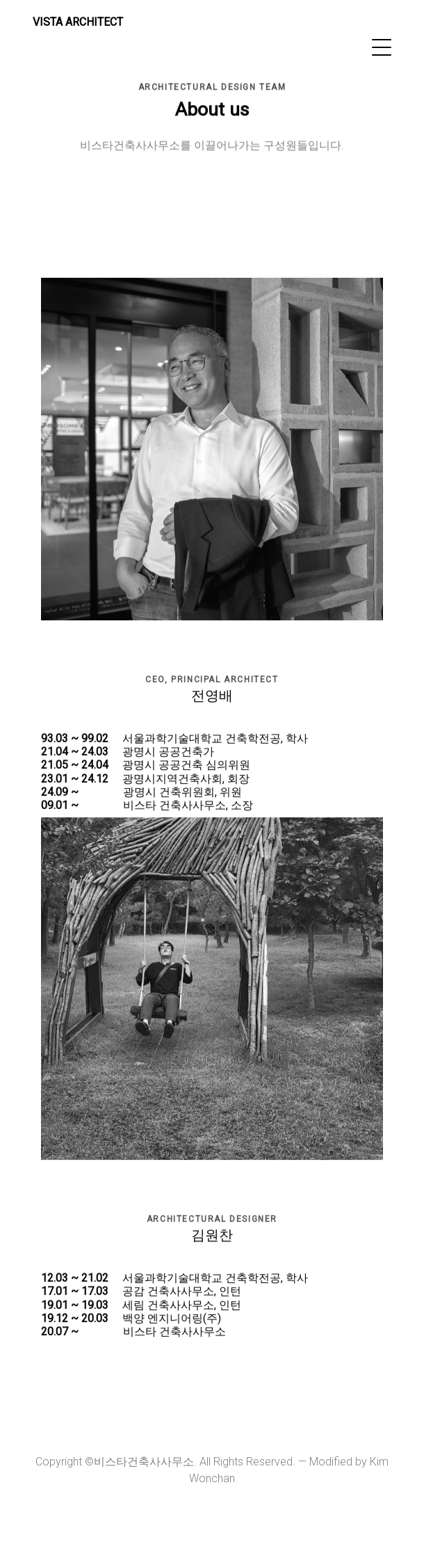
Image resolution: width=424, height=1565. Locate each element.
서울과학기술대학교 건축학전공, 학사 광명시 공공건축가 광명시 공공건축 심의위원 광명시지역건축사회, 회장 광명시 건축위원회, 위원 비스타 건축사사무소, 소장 (174, 775)
